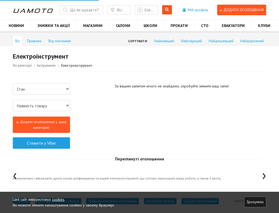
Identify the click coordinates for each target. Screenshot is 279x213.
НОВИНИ (16, 25)
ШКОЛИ (150, 25)
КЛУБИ (264, 25)
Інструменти (46, 65)
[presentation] (15, 175)
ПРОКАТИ (179, 25)
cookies (58, 199)
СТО (204, 25)
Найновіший (164, 40)
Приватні (34, 40)
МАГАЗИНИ (92, 25)
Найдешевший (221, 40)
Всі (17, 40)
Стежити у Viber (41, 143)
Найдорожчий (252, 40)
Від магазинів (59, 40)
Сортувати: (138, 41)
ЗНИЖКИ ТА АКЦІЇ (53, 25)
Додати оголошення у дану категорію (41, 124)
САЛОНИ (123, 25)
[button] (195, 9)
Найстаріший (191, 40)
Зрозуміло (255, 201)
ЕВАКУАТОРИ (233, 25)
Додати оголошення (242, 10)
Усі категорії (22, 65)
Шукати (167, 10)
